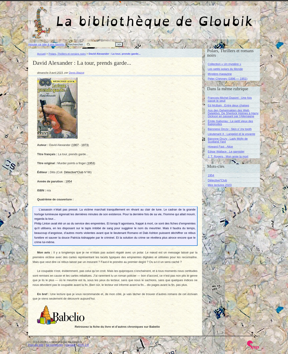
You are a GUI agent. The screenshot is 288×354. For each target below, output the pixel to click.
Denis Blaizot (76, 72)
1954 (211, 175)
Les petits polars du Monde (225, 69)
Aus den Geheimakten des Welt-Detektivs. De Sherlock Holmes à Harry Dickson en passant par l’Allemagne (233, 113)
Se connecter (54, 345)
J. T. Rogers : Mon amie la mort (228, 156)
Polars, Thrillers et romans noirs (67, 53)
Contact (70, 345)
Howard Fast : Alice (220, 146)
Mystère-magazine (220, 74)
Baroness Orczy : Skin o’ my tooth (230, 129)
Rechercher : (76, 44)
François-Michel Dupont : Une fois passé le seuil (230, 99)
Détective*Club (217, 180)
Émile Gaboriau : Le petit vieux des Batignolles (230, 122)
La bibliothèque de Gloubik (191, 17)
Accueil (41, 53)
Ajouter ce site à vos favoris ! (46, 44)
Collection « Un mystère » (224, 64)
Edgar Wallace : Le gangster (226, 151)
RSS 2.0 (83, 345)
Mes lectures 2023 (220, 185)
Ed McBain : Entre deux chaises (228, 105)
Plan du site (35, 345)
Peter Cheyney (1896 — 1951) (227, 78)
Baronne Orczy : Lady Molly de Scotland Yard (228, 140)
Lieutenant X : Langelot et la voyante (231, 134)
